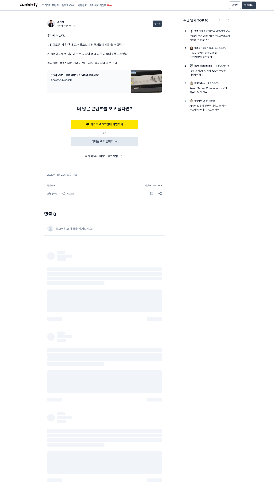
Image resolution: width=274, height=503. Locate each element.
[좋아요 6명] (51, 185)
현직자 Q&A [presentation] (68, 5)
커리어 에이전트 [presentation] (101, 5)
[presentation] (28, 5)
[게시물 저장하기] (151, 194)
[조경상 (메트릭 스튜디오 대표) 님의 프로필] (61, 23)
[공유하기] (160, 194)
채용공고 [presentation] (82, 5)
